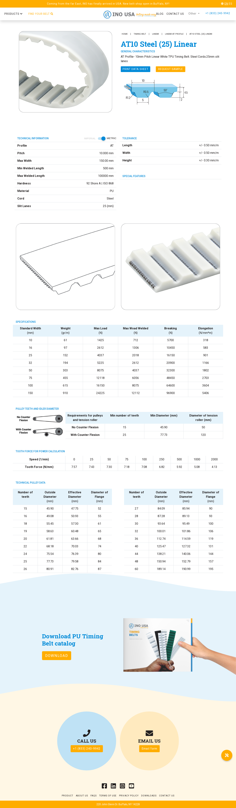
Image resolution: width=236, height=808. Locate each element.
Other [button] (192, 13)
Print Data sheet (135, 69)
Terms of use (108, 795)
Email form (149, 748)
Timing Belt (140, 34)
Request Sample (170, 69)
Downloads (149, 795)
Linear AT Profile (174, 34)
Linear (155, 34)
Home (125, 34)
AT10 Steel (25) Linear (201, 34)
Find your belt (40, 13)
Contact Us (166, 795)
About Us (82, 795)
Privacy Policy (129, 795)
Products (13, 13)
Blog (160, 13)
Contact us (175, 13)
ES (230, 3)
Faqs (94, 795)
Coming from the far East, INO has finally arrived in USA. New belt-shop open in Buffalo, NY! (108, 3)
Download (56, 655)
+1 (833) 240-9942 (217, 13)
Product (67, 795)
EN (226, 3)
